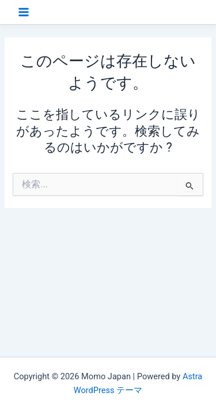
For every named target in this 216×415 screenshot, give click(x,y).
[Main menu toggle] (24, 12)
